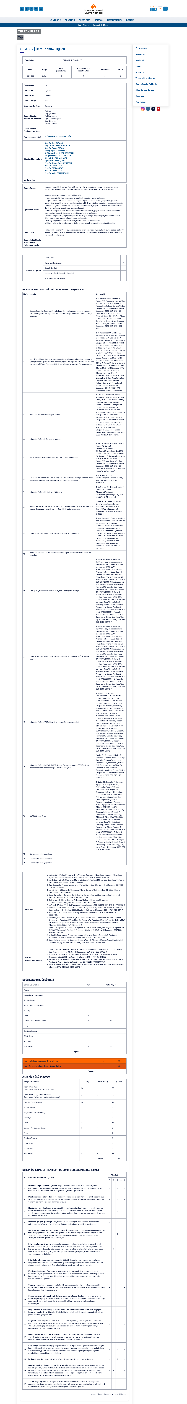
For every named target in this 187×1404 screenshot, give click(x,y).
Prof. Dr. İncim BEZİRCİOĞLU (57, 173)
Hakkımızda (140, 54)
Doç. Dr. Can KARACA (54, 143)
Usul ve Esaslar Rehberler (146, 84)
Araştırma (139, 72)
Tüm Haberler (141, 102)
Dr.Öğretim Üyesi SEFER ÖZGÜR (58, 136)
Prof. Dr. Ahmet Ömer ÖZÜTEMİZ (58, 163)
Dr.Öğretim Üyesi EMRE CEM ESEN (59, 153)
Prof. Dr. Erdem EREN (53, 166)
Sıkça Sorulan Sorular (144, 90)
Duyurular (139, 96)
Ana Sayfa (141, 48)
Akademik (139, 60)
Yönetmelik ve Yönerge (145, 78)
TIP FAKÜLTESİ (29, 31)
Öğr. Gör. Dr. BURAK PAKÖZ (56, 158)
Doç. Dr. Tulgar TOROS (54, 148)
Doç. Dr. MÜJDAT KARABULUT (57, 146)
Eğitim (138, 66)
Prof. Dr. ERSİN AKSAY (54, 168)
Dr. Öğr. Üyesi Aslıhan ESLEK (57, 151)
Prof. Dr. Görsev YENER (54, 171)
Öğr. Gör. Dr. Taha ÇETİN (55, 161)
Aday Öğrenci (84, 25)
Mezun (106, 25)
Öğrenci (96, 25)
